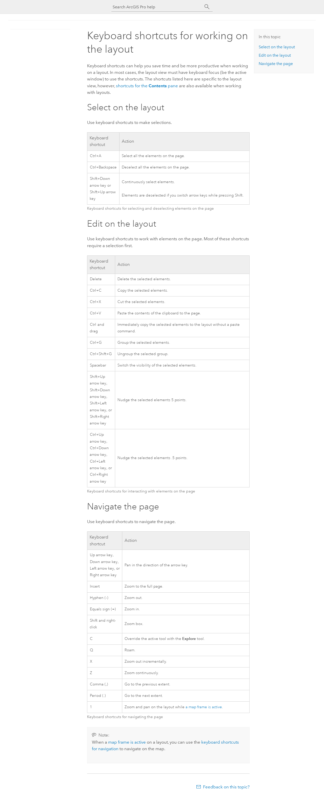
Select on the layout (277, 47)
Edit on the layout (275, 55)
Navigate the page (276, 63)
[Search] (207, 6)
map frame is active (127, 742)
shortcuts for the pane (147, 85)
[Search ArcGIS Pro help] (156, 7)
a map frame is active (204, 707)
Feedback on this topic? (226, 786)
